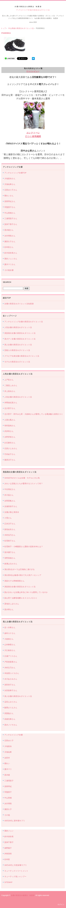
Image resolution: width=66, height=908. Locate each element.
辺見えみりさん (10, 702)
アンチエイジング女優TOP (15, 173)
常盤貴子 (8, 792)
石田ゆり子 (9, 741)
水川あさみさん (10, 679)
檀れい (7, 763)
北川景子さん (9, 408)
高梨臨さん (9, 713)
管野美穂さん (9, 558)
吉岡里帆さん (9, 501)
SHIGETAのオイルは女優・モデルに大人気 (22, 478)
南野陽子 (8, 848)
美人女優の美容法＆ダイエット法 (18, 345)
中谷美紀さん (9, 489)
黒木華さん (9, 609)
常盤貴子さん (9, 207)
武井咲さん (9, 431)
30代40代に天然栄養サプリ (15, 865)
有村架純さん (9, 426)
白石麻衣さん (9, 443)
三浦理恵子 (9, 781)
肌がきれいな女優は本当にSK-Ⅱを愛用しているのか (26, 592)
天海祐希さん (9, 184)
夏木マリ (8, 769)
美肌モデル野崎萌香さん (14, 581)
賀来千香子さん (10, 224)
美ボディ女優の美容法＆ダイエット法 (19, 339)
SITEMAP (8, 882)
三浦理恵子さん (10, 218)
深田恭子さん (9, 685)
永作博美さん (9, 236)
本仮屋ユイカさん (11, 673)
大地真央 (8, 746)
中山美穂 (8, 798)
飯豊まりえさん (10, 708)
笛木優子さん (9, 552)
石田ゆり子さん (10, 190)
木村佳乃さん (9, 535)
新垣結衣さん (9, 529)
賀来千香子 (9, 842)
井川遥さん (9, 495)
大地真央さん (9, 178)
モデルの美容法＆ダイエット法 (17, 362)
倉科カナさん (9, 633)
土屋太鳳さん (9, 420)
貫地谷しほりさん (11, 604)
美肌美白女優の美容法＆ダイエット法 (19, 333)
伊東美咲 (8, 854)
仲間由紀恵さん (10, 403)
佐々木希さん (9, 627)
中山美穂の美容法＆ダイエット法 (21, 28)
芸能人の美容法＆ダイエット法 (17, 350)
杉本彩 (7, 859)
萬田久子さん (9, 241)
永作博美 (8, 803)
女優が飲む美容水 (11, 512)
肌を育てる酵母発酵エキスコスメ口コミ (20, 598)
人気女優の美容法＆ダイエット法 (18, 327)
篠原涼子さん (9, 460)
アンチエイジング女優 (13, 735)
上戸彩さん (9, 380)
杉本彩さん (9, 247)
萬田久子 (8, 809)
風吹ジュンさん (10, 259)
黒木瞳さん (9, 230)
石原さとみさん (10, 448)
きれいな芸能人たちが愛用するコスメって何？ (23, 483)
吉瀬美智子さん (10, 506)
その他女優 (9, 270)
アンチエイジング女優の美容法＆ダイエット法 (33, 8)
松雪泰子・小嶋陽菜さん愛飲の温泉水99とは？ (23, 546)
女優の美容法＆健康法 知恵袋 (22, 895)
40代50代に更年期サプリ (14, 821)
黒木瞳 (7, 775)
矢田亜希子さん (10, 690)
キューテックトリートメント (16, 871)
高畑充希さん (9, 719)
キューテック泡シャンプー (15, 876)
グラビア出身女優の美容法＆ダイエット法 (21, 356)
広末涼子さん (9, 524)
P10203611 (6, 33)
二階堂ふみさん (10, 385)
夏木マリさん (9, 264)
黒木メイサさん (10, 725)
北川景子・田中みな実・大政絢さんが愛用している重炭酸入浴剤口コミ (33, 414)
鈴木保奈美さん (10, 253)
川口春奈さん (9, 650)
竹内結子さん (9, 454)
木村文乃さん (9, 668)
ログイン (61, 904)
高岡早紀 (8, 786)
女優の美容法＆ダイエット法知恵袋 (19, 304)
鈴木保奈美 (9, 836)
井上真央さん (9, 391)
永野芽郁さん (9, 437)
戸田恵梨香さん (10, 662)
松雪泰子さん (9, 541)
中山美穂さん (9, 213)
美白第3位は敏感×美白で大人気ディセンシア (22, 575)
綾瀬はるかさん (10, 564)
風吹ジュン (9, 831)
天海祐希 (8, 752)
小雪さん (8, 518)
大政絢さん (9, 639)
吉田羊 (7, 758)
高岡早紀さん (9, 201)
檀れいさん (9, 196)
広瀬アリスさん (10, 656)
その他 (7, 815)
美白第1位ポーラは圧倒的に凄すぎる (19, 569)
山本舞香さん (9, 645)
